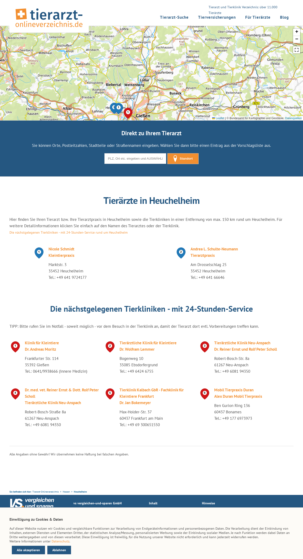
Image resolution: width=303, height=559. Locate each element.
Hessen (66, 491)
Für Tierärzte (258, 17)
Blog (284, 17)
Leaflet (218, 118)
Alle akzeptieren (28, 550)
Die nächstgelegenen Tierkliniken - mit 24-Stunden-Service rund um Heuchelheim (68, 232)
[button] (119, 108)
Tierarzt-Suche (174, 17)
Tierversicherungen (217, 17)
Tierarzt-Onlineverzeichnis (45, 491)
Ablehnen (59, 550)
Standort (183, 158)
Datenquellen (293, 118)
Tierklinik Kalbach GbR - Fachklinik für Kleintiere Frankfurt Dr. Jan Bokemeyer (152, 396)
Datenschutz (60, 541)
